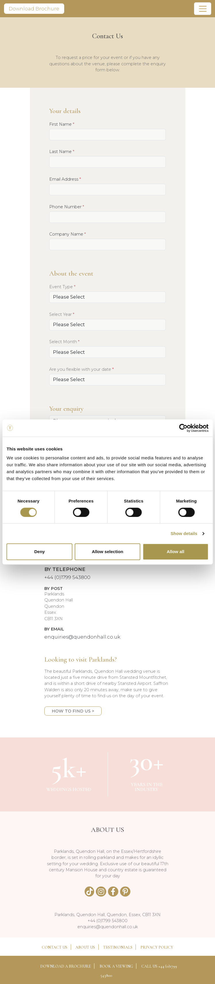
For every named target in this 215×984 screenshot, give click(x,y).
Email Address (65, 179)
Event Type (62, 286)
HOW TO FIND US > (73, 711)
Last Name (61, 151)
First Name (61, 124)
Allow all (175, 551)
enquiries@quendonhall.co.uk (82, 637)
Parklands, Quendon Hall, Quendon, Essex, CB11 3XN (107, 914)
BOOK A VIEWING (116, 966)
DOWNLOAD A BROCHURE (65, 966)
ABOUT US (85, 947)
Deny (39, 551)
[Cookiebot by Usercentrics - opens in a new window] (183, 428)
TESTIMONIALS (117, 947)
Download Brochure (34, 9)
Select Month (64, 341)
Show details (184, 533)
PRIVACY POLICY (156, 947)
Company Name (67, 234)
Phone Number (66, 206)
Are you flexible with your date (81, 369)
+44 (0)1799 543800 (67, 577)
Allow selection (107, 551)
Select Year (61, 314)
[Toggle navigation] (202, 8)
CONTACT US (54, 947)
